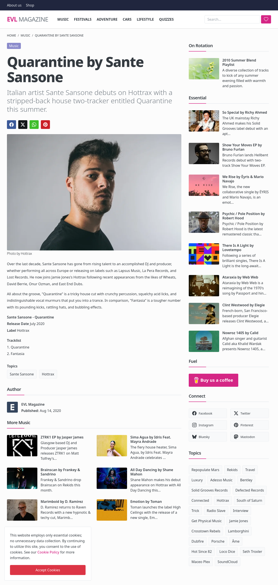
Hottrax (48, 374)
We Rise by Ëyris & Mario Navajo (243, 179)
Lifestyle (145, 19)
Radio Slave (216, 510)
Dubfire (198, 541)
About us (14, 5)
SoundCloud (228, 561)
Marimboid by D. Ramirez (62, 501)
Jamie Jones (238, 520)
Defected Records (249, 490)
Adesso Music (221, 480)
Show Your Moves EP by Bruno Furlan (242, 147)
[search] (266, 19)
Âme (236, 541)
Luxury (197, 480)
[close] (87, 529)
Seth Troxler (252, 551)
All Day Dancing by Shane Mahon (151, 472)
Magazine (27, 19)
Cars (127, 19)
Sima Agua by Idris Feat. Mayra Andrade (150, 439)
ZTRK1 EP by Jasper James (62, 437)
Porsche (217, 541)
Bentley (246, 480)
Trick (195, 510)
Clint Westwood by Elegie (243, 305)
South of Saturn (249, 500)
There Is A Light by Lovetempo (238, 247)
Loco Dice (227, 551)
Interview (240, 510)
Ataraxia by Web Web (240, 277)
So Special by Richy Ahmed (244, 112)
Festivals (83, 19)
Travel (250, 469)
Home (11, 35)
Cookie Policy (48, 552)
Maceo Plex (201, 561)
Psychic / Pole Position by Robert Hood (243, 216)
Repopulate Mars (205, 469)
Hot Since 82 (202, 551)
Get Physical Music (207, 520)
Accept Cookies (47, 570)
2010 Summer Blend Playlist (239, 62)
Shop (30, 5)
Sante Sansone (22, 374)
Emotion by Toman (146, 501)
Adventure (107, 19)
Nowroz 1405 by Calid (240, 333)
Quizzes (166, 19)
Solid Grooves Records (210, 490)
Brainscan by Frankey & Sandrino (60, 472)
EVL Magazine (33, 404)
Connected (200, 500)
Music (63, 19)
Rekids (232, 469)
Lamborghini (238, 531)
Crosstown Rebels (206, 531)
